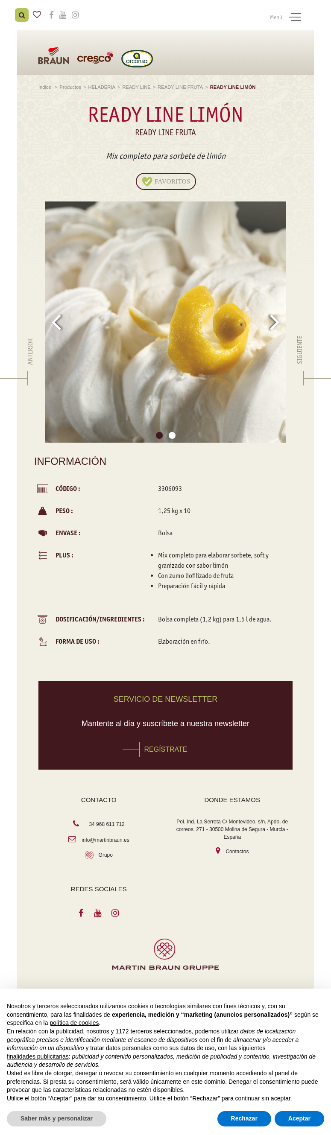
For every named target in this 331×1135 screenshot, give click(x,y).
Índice (45, 85)
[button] (159, 435)
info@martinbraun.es (105, 838)
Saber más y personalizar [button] (57, 1118)
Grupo (106, 853)
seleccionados (173, 1031)
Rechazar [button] (244, 1118)
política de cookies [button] (74, 1022)
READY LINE (136, 85)
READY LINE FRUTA (180, 85)
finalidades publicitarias (38, 1056)
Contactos (237, 849)
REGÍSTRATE (165, 747)
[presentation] (56, 319)
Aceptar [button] (299, 1118)
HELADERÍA (101, 85)
